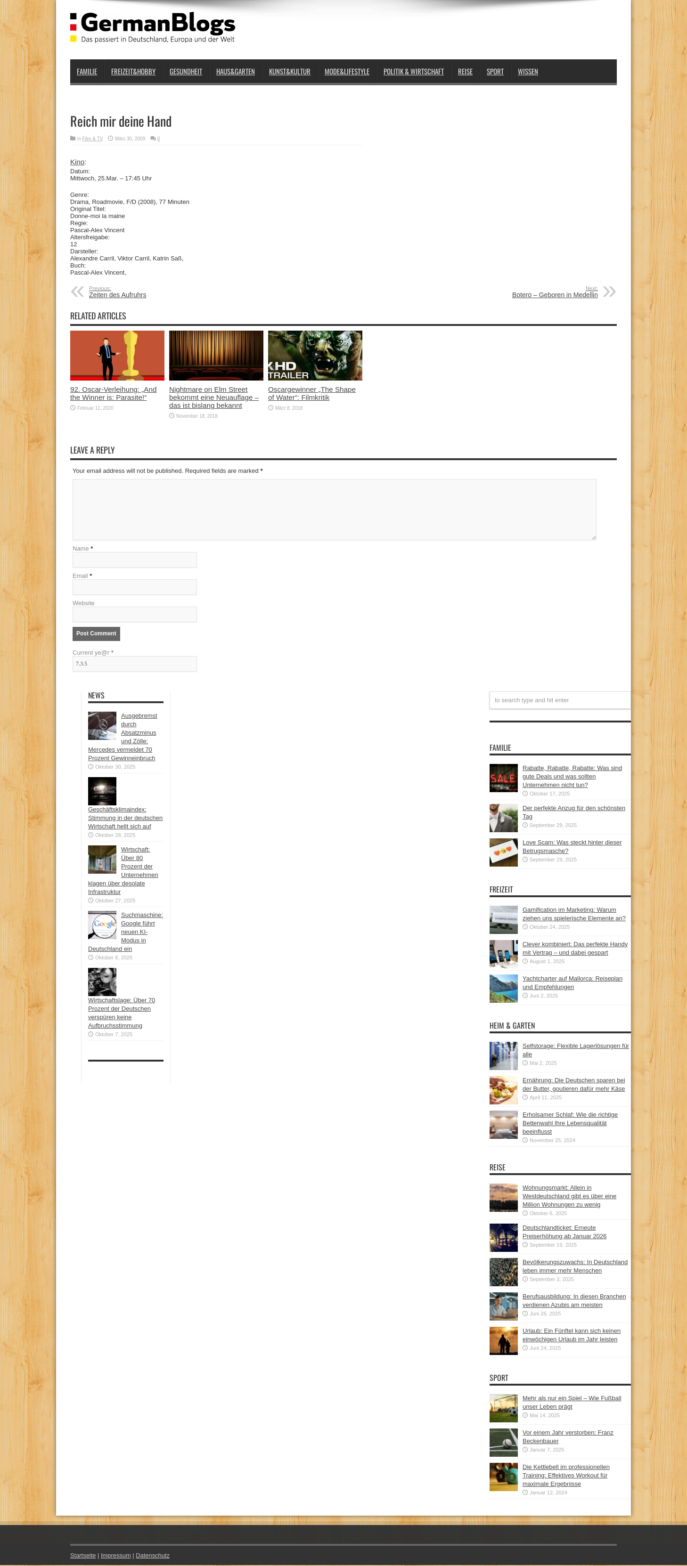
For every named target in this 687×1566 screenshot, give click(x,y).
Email (80, 576)
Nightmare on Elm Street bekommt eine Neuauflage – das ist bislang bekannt (214, 397)
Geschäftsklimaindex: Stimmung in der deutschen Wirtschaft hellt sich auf (125, 819)
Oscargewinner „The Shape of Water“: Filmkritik (312, 393)
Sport (495, 71)
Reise (465, 71)
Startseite (83, 1556)
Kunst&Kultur (290, 71)
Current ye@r (93, 653)
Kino (77, 162)
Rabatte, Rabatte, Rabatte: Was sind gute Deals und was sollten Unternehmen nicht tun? (572, 777)
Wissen (528, 71)
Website (84, 604)
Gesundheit (186, 71)
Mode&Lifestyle (347, 71)
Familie (87, 71)
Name (81, 549)
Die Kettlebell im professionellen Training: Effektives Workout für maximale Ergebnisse (566, 1476)
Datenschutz (153, 1556)
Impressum (116, 1556)
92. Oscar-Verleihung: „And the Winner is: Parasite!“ (113, 393)
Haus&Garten (235, 71)
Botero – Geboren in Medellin (540, 292)
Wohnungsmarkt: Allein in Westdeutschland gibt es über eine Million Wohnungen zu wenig (569, 1197)
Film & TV (92, 138)
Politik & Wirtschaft (414, 71)
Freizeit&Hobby (133, 71)
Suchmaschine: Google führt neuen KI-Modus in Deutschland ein (125, 932)
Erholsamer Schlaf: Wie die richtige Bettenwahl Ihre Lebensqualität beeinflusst (570, 1124)
